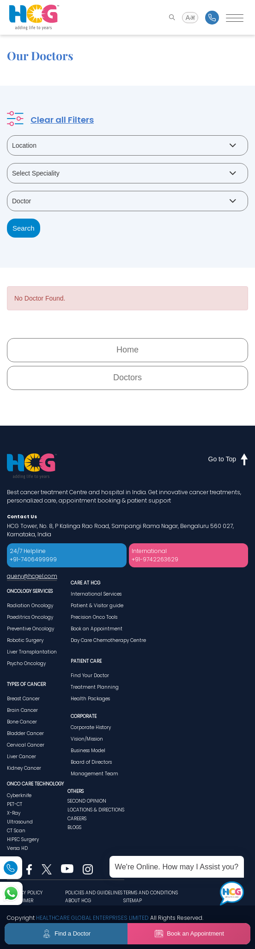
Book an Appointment (96, 628)
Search (23, 228)
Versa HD (17, 848)
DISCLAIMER (20, 900)
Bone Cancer (22, 721)
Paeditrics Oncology (30, 617)
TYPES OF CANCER (26, 684)
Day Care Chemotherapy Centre (108, 640)
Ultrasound (20, 821)
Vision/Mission (87, 738)
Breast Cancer (23, 698)
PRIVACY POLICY (24, 892)
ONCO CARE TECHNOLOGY (35, 783)
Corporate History (91, 727)
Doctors (127, 377)
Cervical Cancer (25, 745)
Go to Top (228, 459)
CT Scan (16, 830)
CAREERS (76, 818)
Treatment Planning (95, 687)
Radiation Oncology (30, 605)
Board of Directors (91, 762)
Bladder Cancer (25, 733)
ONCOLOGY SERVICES (30, 591)
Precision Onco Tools (94, 617)
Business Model (88, 750)
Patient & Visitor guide (97, 605)
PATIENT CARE (86, 661)
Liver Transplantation (32, 651)
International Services (96, 594)
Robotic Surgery (25, 640)
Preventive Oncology (30, 628)
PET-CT (14, 804)
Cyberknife (19, 795)
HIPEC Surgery (23, 839)
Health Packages (90, 698)
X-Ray (13, 813)
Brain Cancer (22, 710)
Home (127, 349)
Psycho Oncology (26, 663)
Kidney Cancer (24, 768)
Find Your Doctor (90, 675)
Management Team (94, 773)
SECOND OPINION (86, 801)
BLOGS (74, 827)
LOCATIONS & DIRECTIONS (95, 809)
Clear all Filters (62, 120)
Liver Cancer (21, 756)
